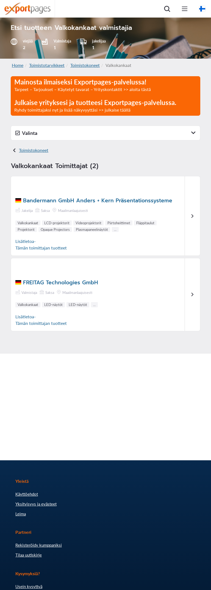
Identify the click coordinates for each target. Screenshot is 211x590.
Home (17, 65)
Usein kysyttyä (28, 586)
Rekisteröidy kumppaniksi (38, 545)
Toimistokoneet (85, 65)
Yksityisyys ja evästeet (36, 503)
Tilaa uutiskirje (28, 554)
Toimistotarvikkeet (47, 65)
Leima (20, 513)
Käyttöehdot (26, 494)
